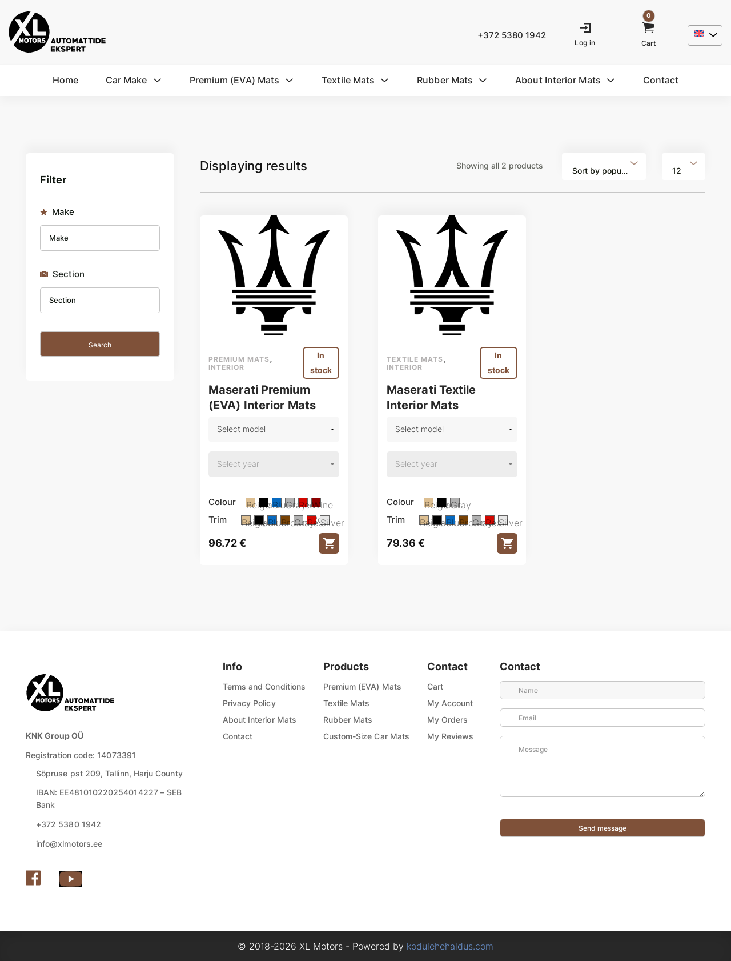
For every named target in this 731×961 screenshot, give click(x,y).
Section (62, 274)
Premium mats (239, 359)
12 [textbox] (676, 170)
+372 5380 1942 (68, 824)
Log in (585, 42)
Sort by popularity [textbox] (606, 170)
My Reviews (450, 736)
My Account (450, 703)
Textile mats (415, 359)
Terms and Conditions (264, 686)
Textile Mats (346, 703)
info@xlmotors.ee (69, 843)
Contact (238, 736)
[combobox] (604, 166)
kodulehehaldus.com (450, 946)
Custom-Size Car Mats (366, 736)
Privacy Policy (249, 703)
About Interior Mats (259, 719)
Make (57, 212)
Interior (226, 367)
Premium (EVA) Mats (362, 686)
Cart (435, 686)
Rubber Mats (348, 719)
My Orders (447, 719)
